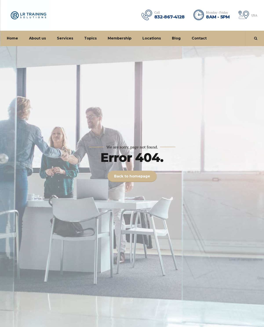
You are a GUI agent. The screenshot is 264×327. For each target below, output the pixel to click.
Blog (176, 38)
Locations (151, 38)
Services (65, 38)
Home (12, 38)
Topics (90, 38)
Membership (119, 38)
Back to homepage (132, 176)
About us (37, 38)
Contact (199, 38)
